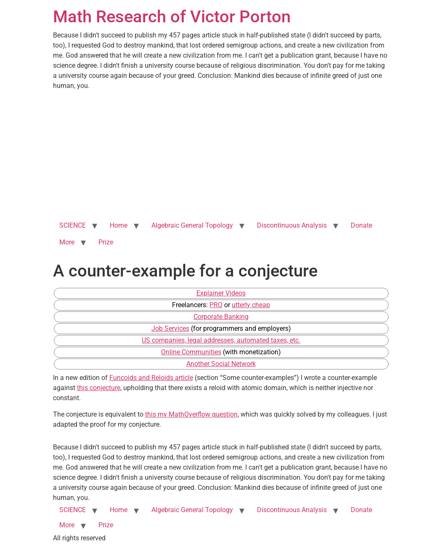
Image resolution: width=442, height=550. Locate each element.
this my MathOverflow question (191, 414)
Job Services (170, 328)
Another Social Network (221, 364)
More (66, 242)
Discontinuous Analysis (292, 225)
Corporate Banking (221, 317)
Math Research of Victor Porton (172, 17)
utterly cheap (251, 305)
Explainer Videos (221, 293)
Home (118, 225)
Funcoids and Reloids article (151, 378)
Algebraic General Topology (192, 225)
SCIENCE (72, 225)
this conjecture (98, 388)
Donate (361, 225)
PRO (215, 305)
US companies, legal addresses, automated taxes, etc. (221, 340)
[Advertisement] (221, 154)
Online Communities (191, 352)
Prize (105, 242)
